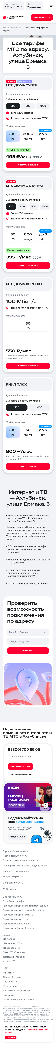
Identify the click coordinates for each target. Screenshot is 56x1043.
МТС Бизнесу (10, 889)
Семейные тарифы (13, 901)
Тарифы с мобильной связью (19, 928)
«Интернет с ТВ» (12, 943)
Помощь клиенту (12, 986)
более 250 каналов (22, 113)
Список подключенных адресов (21, 860)
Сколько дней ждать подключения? (26, 583)
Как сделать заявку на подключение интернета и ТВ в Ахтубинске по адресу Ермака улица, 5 (27, 518)
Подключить (33, 527)
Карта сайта (10, 981)
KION (6, 968)
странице (31, 1018)
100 (11, 206)
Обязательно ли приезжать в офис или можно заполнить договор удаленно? (26, 549)
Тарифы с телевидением (16, 923)
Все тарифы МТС (12, 896)
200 (13, 106)
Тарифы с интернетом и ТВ (18, 914)
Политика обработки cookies (19, 999)
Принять (11, 1037)
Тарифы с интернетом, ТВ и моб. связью (25, 905)
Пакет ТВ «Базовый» (14, 952)
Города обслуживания (15, 851)
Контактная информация (17, 990)
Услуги (6, 935)
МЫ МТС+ (8, 972)
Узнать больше (28, 165)
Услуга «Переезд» (13, 876)
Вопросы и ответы (13, 882)
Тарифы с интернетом (15, 919)
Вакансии (8, 995)
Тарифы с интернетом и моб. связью (23, 910)
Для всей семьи (12, 977)
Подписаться (17, 837)
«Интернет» (9, 939)
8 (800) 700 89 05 (13, 6)
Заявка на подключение (16, 871)
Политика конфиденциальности (29, 1009)
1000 (43, 106)
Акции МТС (9, 961)
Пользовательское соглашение (33, 1014)
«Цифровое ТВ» (11, 948)
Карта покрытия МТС (15, 855)
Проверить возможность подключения (25, 865)
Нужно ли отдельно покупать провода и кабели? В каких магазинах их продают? (22, 573)
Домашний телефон (14, 957)
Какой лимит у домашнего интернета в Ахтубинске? (27, 561)
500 (28, 106)
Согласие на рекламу (29, 1010)
